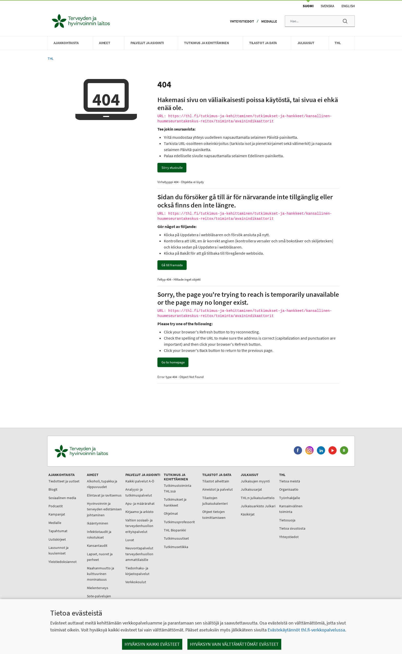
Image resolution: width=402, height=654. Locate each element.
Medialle (269, 21)
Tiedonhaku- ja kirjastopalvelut (137, 571)
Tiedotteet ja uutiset (63, 481)
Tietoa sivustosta (292, 528)
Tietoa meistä (289, 481)
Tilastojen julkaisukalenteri (215, 501)
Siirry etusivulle (172, 167)
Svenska (327, 6)
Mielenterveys (97, 588)
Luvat (129, 540)
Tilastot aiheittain (215, 481)
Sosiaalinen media (62, 498)
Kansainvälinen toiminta (291, 509)
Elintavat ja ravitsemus (104, 495)
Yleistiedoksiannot (62, 561)
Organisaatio (288, 489)
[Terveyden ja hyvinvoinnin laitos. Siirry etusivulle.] (104, 451)
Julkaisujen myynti (255, 481)
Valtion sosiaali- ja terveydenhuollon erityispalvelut (139, 526)
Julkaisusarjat (251, 489)
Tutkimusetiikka (176, 546)
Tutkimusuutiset (176, 538)
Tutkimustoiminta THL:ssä (177, 488)
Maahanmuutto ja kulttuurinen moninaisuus (100, 574)
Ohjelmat (171, 513)
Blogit (52, 489)
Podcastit (55, 506)
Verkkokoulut (135, 582)
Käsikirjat (248, 514)
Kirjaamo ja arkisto (139, 511)
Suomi (308, 6)
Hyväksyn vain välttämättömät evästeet (234, 644)
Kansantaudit (97, 545)
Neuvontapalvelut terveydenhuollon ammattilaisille (139, 554)
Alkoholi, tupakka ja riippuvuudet (102, 484)
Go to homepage (173, 362)
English (348, 6)
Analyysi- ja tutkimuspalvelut (138, 492)
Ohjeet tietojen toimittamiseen (214, 514)
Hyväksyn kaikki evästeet (152, 644)
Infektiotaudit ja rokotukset (99, 534)
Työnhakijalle (289, 498)
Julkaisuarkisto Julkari (258, 506)
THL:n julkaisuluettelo (258, 498)
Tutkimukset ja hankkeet (175, 502)
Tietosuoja (287, 520)
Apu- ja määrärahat (140, 503)
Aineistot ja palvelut (217, 489)
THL (51, 58)
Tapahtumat (57, 531)
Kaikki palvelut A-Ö (139, 481)
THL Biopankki (175, 530)
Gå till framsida (172, 265)
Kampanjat (56, 514)
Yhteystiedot (242, 21)
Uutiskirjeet (57, 539)
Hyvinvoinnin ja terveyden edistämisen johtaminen (104, 509)
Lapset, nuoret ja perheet (100, 557)
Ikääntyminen (97, 523)
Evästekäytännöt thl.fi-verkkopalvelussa (306, 630)
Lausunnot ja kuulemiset (58, 550)
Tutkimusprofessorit (179, 522)
